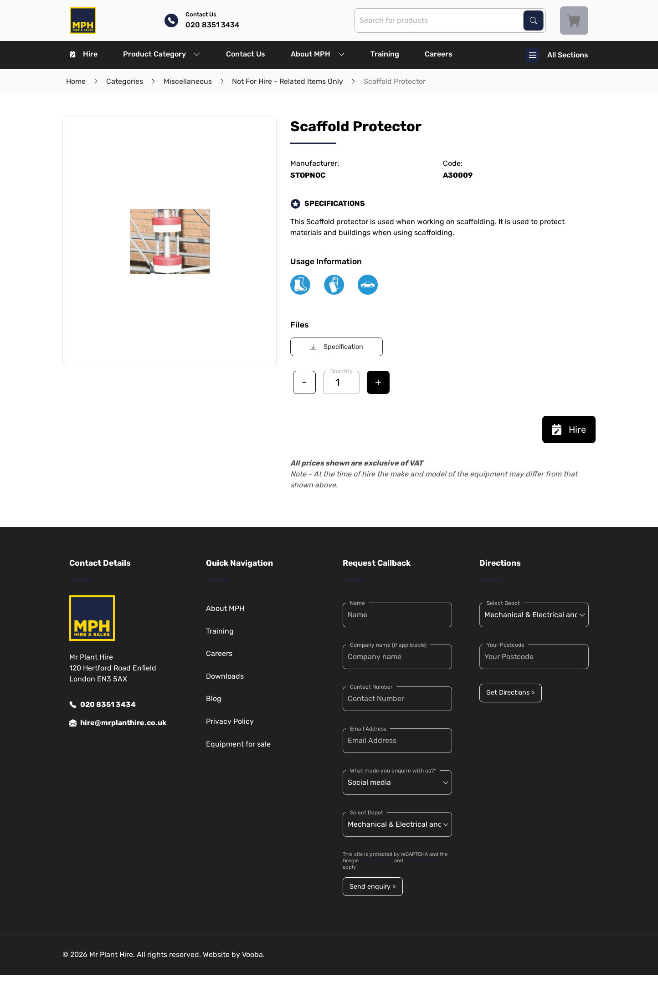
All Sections (556, 55)
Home (76, 81)
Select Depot (366, 812)
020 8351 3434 (102, 704)
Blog (213, 698)
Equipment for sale (238, 744)
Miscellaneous (188, 81)
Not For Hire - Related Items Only (287, 81)
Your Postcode (505, 645)
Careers (438, 54)
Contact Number (371, 687)
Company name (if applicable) (388, 645)
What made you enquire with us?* (393, 771)
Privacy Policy (230, 721)
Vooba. (253, 954)
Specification (336, 347)
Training (384, 54)
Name (357, 603)
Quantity (341, 371)
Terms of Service (424, 861)
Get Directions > (510, 692)
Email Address (368, 729)
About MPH (318, 54)
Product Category (161, 54)
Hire (84, 54)
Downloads (225, 676)
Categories (124, 81)
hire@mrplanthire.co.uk (117, 722)
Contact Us (245, 54)
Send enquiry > (373, 886)
